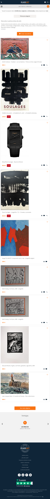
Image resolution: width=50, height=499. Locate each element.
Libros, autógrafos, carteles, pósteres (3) (18, 492)
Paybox (38, 496)
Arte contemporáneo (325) (18, 489)
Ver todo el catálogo (25, 6)
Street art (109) (35, 492)
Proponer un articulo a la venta (25, 460)
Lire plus (3, 29)
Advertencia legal (25, 467)
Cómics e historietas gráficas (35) (31, 491)
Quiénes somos (25, 455)
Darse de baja (25, 465)
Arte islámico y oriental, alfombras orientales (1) (32, 489)
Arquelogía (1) (5, 489)
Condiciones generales (25, 469)
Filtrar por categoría (25, 16)
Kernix (41, 496)
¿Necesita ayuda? (25, 457)
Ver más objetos (25, 408)
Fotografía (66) (39, 491)
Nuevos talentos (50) (29, 492)
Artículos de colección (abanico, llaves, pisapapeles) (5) (17, 491)
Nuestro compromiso (25, 462)
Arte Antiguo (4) (11, 489)
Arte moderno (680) (43, 489)
